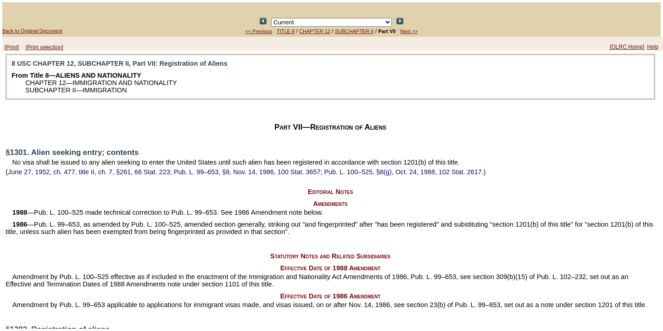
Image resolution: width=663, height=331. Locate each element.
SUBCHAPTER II (354, 31)
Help (652, 47)
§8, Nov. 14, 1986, (247, 172)
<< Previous (258, 31)
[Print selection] (44, 47)
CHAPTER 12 (314, 31)
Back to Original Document (32, 31)
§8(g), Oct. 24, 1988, (402, 172)
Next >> (409, 31)
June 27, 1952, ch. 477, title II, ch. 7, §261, (89, 172)
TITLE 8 (286, 31)
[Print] (12, 47)
